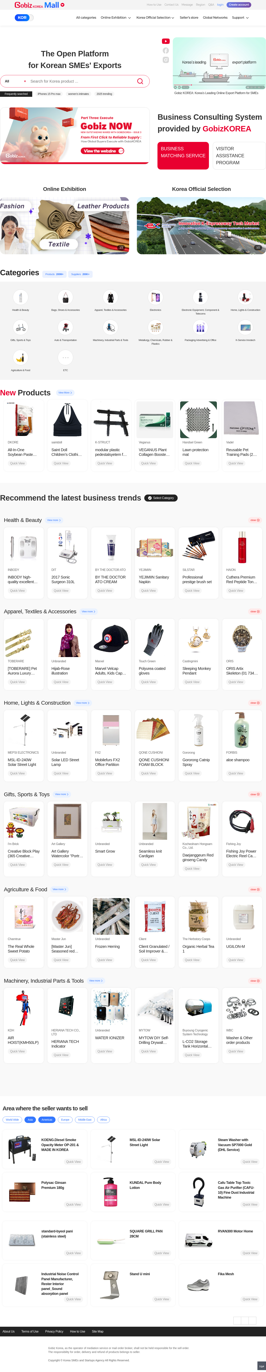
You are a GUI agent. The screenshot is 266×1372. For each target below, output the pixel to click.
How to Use (154, 4)
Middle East (84, 1119)
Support (240, 17)
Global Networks (215, 17)
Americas (47, 1119)
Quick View (17, 463)
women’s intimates (78, 93)
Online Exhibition (116, 17)
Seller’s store (189, 17)
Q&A (211, 4)
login (220, 4)
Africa (103, 1119)
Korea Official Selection (155, 17)
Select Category (161, 498)
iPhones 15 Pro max (49, 93)
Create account (239, 4)
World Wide (12, 1119)
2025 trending (104, 93)
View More (65, 393)
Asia (30, 1119)
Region (200, 4)
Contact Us (171, 4)
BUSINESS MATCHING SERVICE (183, 152)
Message (187, 4)
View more (54, 520)
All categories (86, 17)
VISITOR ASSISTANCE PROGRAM (230, 155)
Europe (65, 1119)
